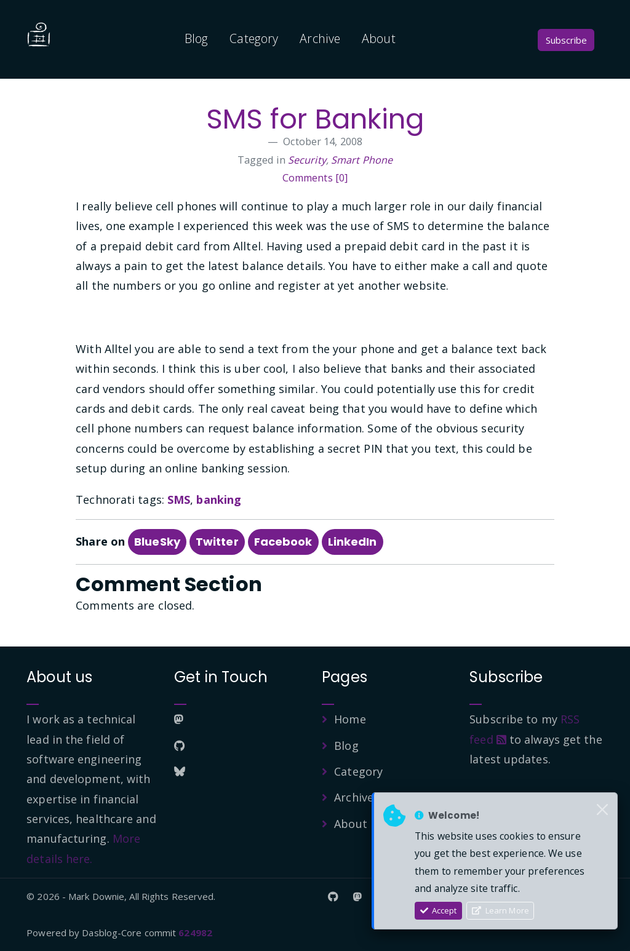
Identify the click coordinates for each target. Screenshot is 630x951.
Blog (196, 38)
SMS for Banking (315, 119)
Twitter (217, 541)
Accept (438, 910)
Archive (320, 38)
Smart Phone (362, 160)
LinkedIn (352, 541)
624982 (195, 932)
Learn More (500, 910)
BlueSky (157, 541)
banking (218, 499)
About (379, 38)
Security (307, 160)
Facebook (283, 541)
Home (349, 719)
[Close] (602, 810)
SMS (178, 499)
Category (253, 38)
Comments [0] (315, 178)
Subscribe (566, 40)
